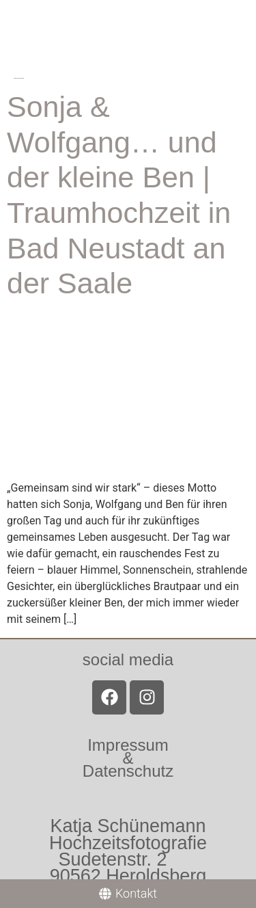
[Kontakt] (128, 893)
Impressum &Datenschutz (128, 758)
